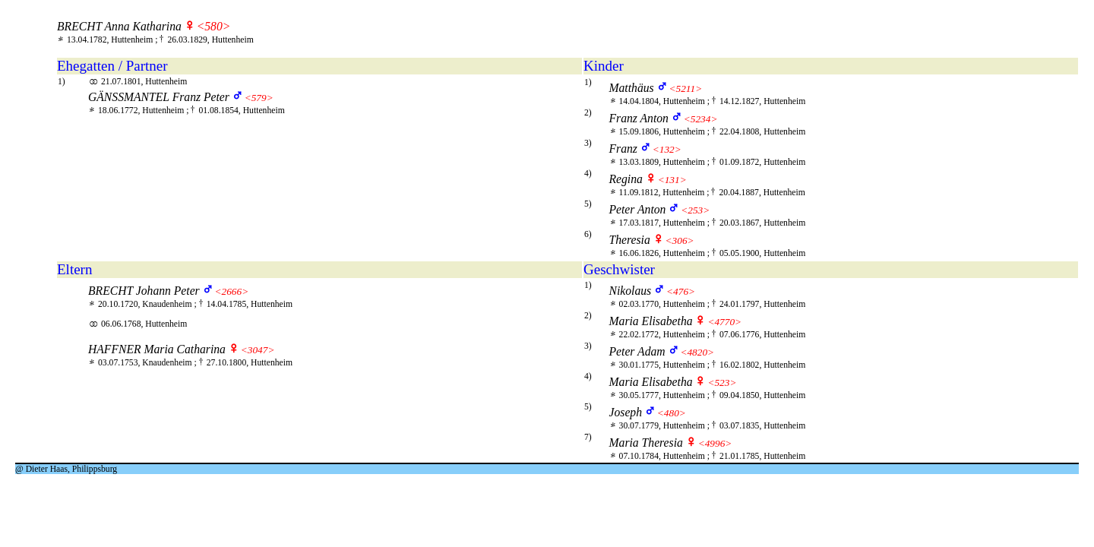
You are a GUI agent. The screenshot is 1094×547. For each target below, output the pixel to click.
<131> (672, 179)
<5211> (685, 88)
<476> (680, 291)
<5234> (701, 119)
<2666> (232, 291)
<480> (671, 413)
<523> (721, 382)
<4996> (715, 443)
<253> (695, 210)
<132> (667, 149)
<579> (259, 97)
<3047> (258, 350)
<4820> (697, 352)
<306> (680, 240)
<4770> (724, 321)
